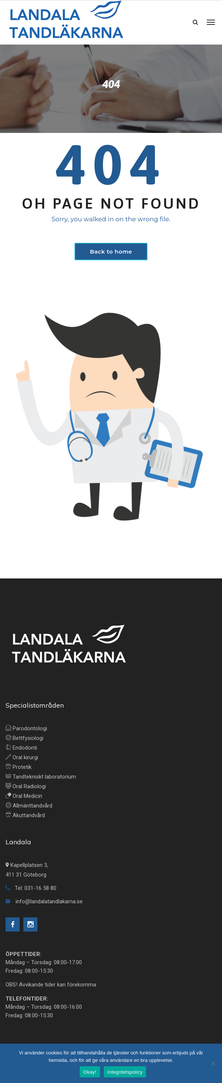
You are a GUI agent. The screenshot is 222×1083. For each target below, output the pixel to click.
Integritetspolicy (125, 1072)
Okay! (89, 1072)
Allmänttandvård (29, 805)
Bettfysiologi (24, 738)
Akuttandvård (25, 815)
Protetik (19, 767)
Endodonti (21, 747)
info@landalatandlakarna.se (44, 901)
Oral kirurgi (22, 757)
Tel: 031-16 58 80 (31, 888)
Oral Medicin (24, 796)
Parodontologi (26, 728)
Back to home (111, 251)
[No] (212, 1063)
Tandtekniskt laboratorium (41, 776)
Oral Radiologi (26, 786)
